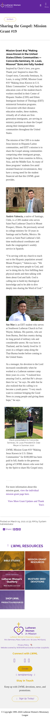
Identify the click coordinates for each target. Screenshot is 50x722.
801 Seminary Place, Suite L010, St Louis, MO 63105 (25, 640)
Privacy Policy (23, 645)
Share (7, 529)
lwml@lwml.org (24, 674)
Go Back (10, 19)
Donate (25, 669)
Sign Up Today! (25, 698)
